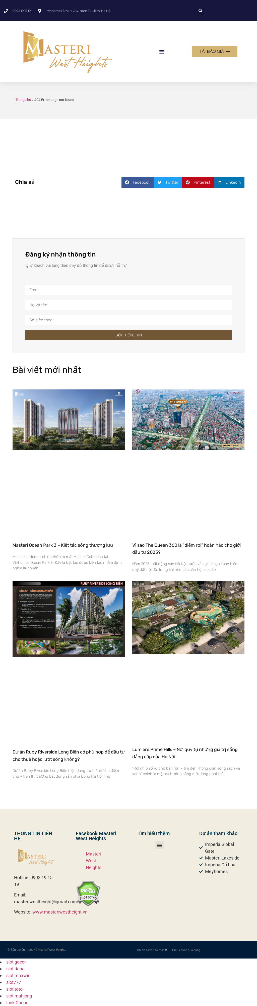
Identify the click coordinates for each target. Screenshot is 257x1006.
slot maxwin (18, 975)
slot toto (14, 989)
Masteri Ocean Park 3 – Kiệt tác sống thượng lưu (63, 545)
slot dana (15, 968)
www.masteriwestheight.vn (60, 912)
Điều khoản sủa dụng (186, 950)
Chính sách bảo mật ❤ (152, 950)
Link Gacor (16, 1002)
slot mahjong (19, 995)
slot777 (13, 982)
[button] (200, 11)
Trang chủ (23, 100)
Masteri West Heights (93, 860)
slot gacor (16, 962)
